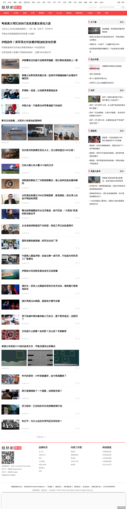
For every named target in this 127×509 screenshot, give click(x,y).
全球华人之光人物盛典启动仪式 (101, 83)
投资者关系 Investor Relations (34, 487)
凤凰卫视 (27, 2)
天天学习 (49, 29)
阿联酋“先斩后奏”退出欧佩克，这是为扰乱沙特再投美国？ (112, 181)
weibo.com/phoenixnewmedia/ (21, 466)
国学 (90, 2)
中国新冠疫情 (106, 452)
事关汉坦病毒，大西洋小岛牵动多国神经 (21, 120)
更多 (101, 2)
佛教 (85, 2)
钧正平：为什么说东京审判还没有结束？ (42, 421)
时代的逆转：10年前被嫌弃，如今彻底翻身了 (44, 376)
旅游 (80, 2)
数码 (96, 2)
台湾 (32, 13)
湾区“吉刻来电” (95, 74)
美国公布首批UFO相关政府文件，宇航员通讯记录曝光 (28, 346)
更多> (122, 22)
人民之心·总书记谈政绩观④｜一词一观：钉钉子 (22, 29)
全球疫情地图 (106, 458)
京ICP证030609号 (109, 487)
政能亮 (6, 13)
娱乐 (38, 2)
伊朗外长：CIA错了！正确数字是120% (104, 44)
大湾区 (16, 13)
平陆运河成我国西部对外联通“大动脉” (18, 34)
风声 (50, 13)
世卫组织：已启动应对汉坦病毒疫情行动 (42, 406)
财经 (33, 2)
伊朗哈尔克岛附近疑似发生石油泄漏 (40, 271)
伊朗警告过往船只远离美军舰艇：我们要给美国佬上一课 (50, 60)
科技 (64, 2)
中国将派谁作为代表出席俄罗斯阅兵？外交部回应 (23, 47)
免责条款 (77, 487)
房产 (59, 2)
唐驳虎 (68, 13)
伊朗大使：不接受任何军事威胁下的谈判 (42, 105)
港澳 (25, 13)
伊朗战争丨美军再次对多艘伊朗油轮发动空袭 (28, 42)
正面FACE (42, 455)
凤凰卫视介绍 (96, 487)
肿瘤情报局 (74, 455)
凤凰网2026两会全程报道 (112, 66)
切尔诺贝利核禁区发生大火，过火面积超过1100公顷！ (48, 150)
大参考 (90, 13)
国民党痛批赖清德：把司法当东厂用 (40, 240)
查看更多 (40, 437)
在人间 (59, 13)
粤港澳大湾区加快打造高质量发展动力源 (26, 23)
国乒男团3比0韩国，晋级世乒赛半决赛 (41, 301)
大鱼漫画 (42, 461)
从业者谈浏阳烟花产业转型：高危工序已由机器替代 (47, 225)
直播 (20, 2)
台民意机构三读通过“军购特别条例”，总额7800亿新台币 (26, 52)
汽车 (54, 2)
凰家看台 (79, 13)
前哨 (98, 13)
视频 (14, 2)
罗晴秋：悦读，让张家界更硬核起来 (40, 90)
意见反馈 (86, 487)
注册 (118, 2)
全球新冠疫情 (106, 455)
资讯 (9, 2)
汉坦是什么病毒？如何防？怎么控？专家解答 (44, 331)
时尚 (49, 2)
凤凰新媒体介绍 (16, 487)
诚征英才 (58, 487)
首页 (4, 2)
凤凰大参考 (42, 464)
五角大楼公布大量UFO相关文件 (37, 165)
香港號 (73, 458)
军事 (69, 2)
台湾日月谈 (74, 461)
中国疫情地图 (106, 461)
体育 (43, 2)
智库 (106, 13)
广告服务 (50, 487)
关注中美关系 (106, 464)
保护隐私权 (67, 487)
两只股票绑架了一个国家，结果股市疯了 (42, 391)
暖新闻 (41, 13)
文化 (75, 2)
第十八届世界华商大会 (98, 78)
